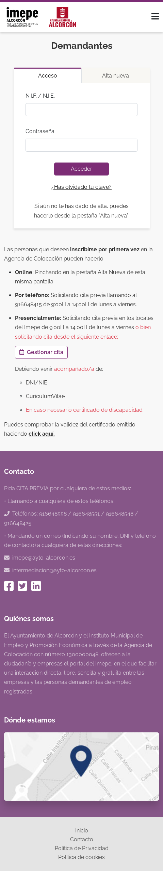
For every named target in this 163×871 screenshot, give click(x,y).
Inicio (81, 830)
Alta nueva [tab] (115, 75)
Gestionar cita (41, 352)
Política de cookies (81, 857)
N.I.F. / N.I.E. (40, 96)
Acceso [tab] (47, 75)
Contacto (81, 839)
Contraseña (40, 131)
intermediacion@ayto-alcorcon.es (54, 570)
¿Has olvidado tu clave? (81, 187)
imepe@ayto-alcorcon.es (43, 557)
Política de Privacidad (82, 848)
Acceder (81, 169)
